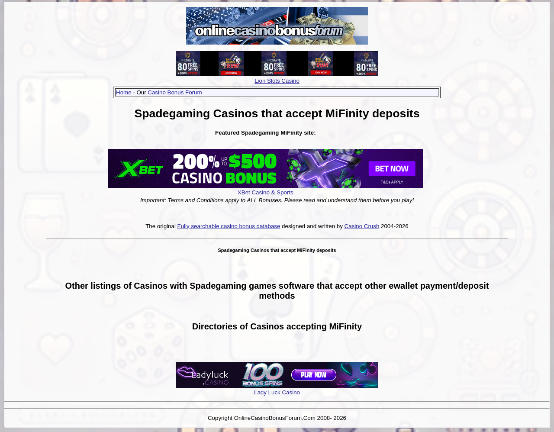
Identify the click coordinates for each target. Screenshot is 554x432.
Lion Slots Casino (277, 80)
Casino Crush (362, 226)
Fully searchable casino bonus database (228, 226)
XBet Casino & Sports (265, 192)
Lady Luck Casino (277, 392)
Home (124, 92)
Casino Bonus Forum (175, 92)
